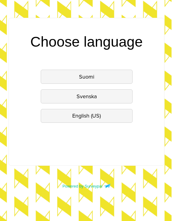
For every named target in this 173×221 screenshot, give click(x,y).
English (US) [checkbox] (86, 115)
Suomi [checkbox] (86, 76)
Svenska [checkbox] (87, 96)
